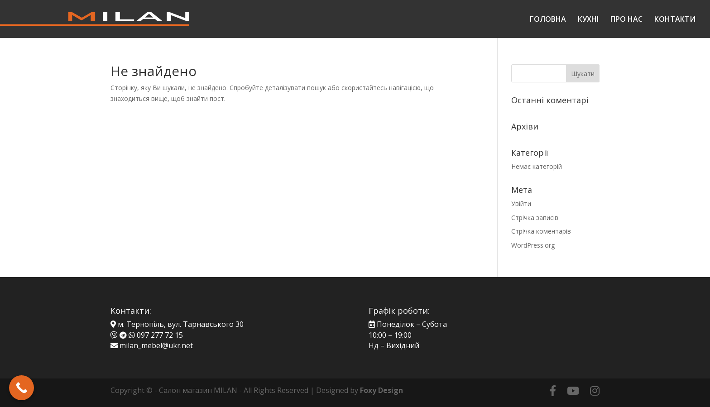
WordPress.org (533, 245)
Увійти (521, 203)
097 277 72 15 (160, 335)
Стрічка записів (534, 217)
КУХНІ (588, 20)
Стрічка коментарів (541, 231)
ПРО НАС (626, 20)
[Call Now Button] (21, 387)
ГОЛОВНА (548, 20)
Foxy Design (381, 390)
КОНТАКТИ (675, 20)
